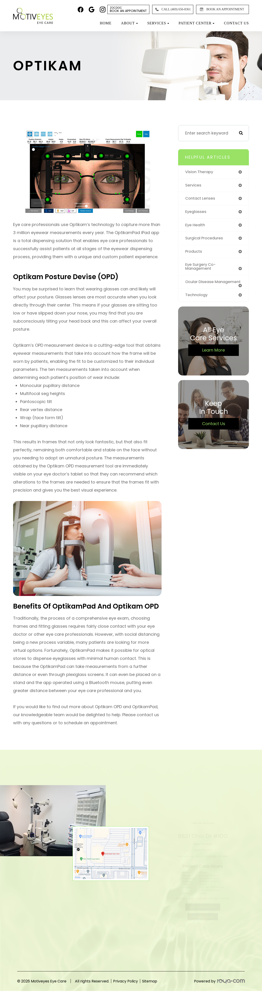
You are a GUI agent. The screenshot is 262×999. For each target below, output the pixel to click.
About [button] (129, 23)
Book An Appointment (128, 9)
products (194, 252)
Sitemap (158, 981)
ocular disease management (200, 285)
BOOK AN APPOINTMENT (221, 9)
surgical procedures (205, 239)
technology (197, 300)
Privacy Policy (130, 981)
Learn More (213, 356)
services (193, 185)
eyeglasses (196, 212)
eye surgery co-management (201, 268)
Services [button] (158, 23)
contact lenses (201, 199)
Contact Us (236, 23)
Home (105, 23)
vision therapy (200, 172)
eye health (195, 225)
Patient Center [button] (196, 23)
